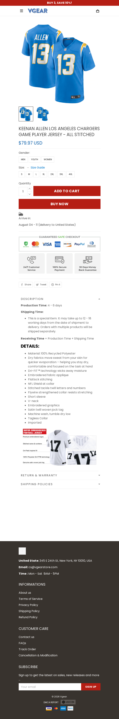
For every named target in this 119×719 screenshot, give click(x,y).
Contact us (26, 637)
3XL (61, 174)
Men (23, 159)
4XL (70, 174)
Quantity (25, 183)
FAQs (22, 643)
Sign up (90, 687)
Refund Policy (28, 617)
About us (25, 593)
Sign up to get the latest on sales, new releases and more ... (59, 677)
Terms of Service (31, 599)
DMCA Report (51, 702)
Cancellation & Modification (38, 655)
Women (48, 159)
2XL (52, 174)
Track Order (27, 649)
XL (44, 174)
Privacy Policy (28, 605)
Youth (34, 159)
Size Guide (38, 167)
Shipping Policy (29, 611)
